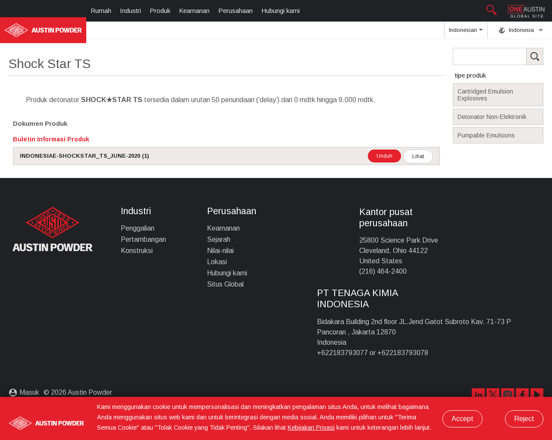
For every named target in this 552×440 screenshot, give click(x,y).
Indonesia (521, 30)
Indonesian (465, 33)
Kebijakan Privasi (311, 427)
